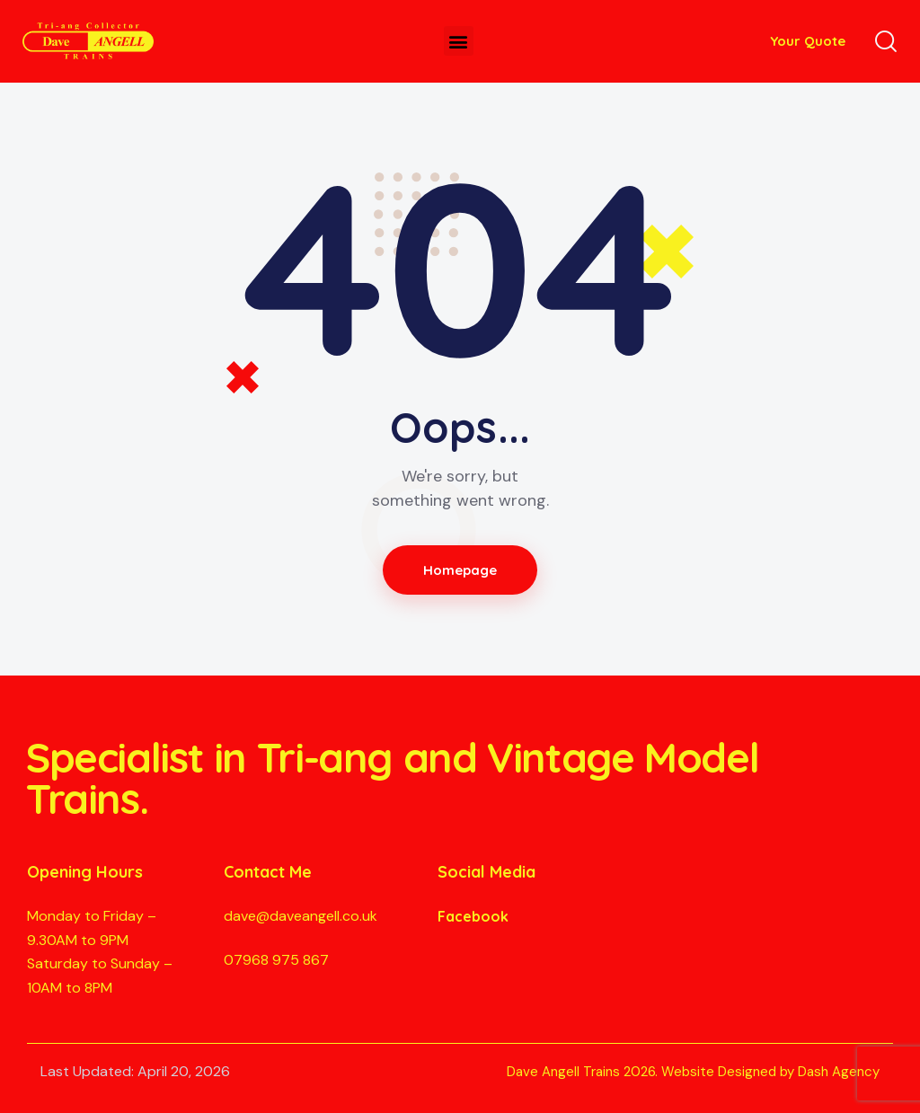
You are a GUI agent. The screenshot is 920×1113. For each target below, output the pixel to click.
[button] (458, 41)
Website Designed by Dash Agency (770, 1072)
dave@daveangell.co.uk (300, 915)
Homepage (460, 570)
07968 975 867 (276, 959)
